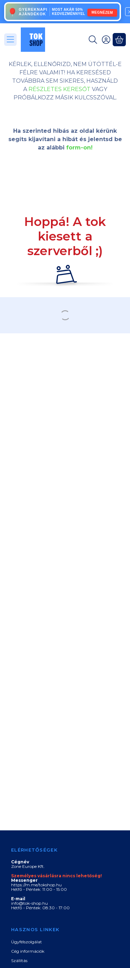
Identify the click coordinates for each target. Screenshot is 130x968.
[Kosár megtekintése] (119, 39)
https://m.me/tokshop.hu (36, 884)
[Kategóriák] (10, 39)
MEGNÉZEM (102, 12)
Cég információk (27, 951)
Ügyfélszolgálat (26, 941)
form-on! (79, 147)
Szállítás (19, 960)
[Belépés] (106, 39)
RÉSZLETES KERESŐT (59, 89)
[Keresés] (92, 39)
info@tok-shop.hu (29, 903)
